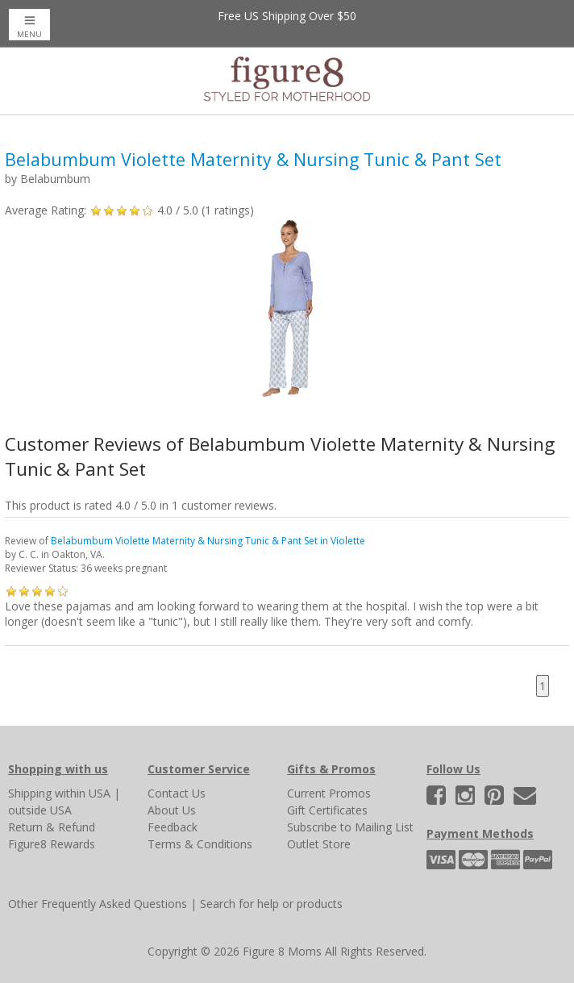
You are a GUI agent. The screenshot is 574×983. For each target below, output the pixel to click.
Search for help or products (271, 903)
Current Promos (329, 793)
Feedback (173, 827)
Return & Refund (51, 827)
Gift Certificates (327, 810)
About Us (172, 810)
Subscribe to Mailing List (350, 827)
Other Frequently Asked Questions (97, 903)
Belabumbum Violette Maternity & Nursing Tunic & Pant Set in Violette (208, 541)
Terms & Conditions (200, 844)
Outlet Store (319, 844)
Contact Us (177, 793)
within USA (82, 793)
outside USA (40, 810)
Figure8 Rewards (51, 844)
